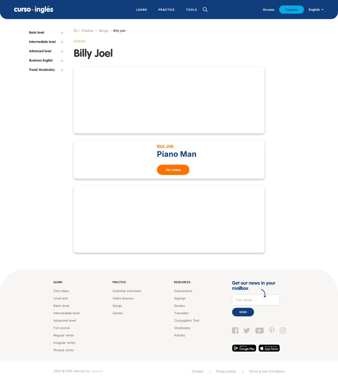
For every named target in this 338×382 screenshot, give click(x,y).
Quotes (179, 306)
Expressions (183, 291)
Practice (119, 282)
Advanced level (64, 320)
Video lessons (123, 298)
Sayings (180, 298)
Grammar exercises (127, 291)
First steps (61, 291)
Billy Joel (165, 146)
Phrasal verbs (63, 350)
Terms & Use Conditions (267, 371)
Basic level (61, 306)
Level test (60, 298)
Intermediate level (66, 313)
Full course (61, 328)
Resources (182, 282)
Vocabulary (182, 328)
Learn (57, 282)
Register (291, 9)
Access (268, 9)
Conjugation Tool (186, 320)
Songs (103, 30)
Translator (181, 313)
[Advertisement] (169, 100)
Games (118, 313)
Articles (179, 335)
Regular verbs (63, 335)
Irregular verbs (64, 343)
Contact (197, 371)
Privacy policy (226, 371)
